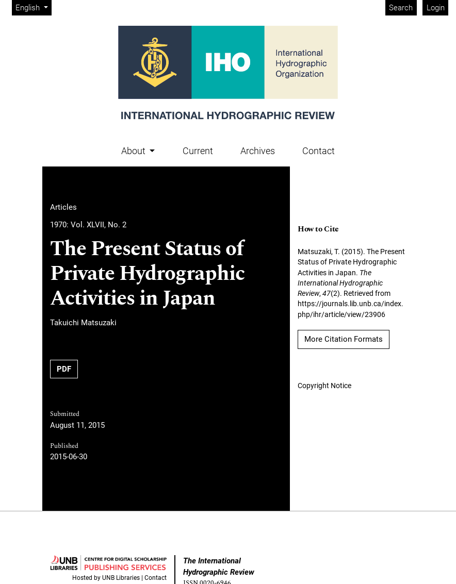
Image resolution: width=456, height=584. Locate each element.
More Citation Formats (343, 339)
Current (198, 150)
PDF (64, 369)
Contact (318, 150)
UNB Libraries (121, 577)
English (33, 7)
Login (436, 7)
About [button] (134, 150)
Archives (257, 150)
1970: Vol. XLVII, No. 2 (88, 224)
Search (401, 7)
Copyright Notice (324, 385)
